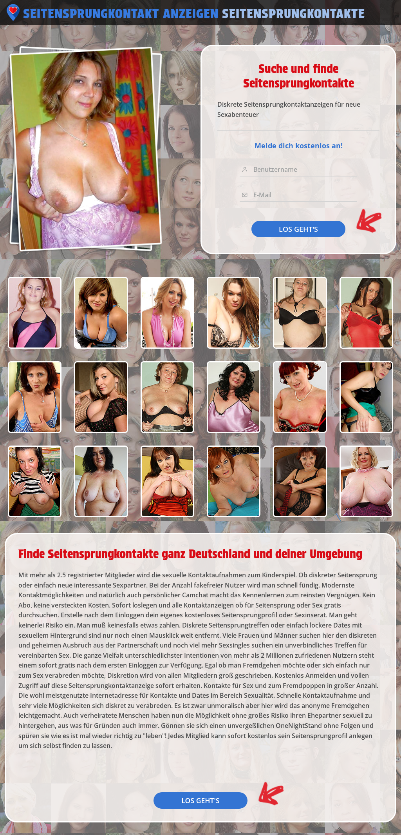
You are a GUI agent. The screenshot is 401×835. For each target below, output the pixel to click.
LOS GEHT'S (298, 229)
